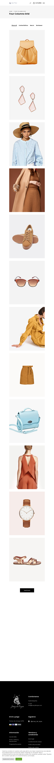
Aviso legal (31, 739)
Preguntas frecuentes (15, 744)
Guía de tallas (13, 737)
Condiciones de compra (35, 741)
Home (10, 11)
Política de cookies (33, 747)
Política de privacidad (34, 744)
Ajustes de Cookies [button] (8, 759)
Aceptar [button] (19, 759)
